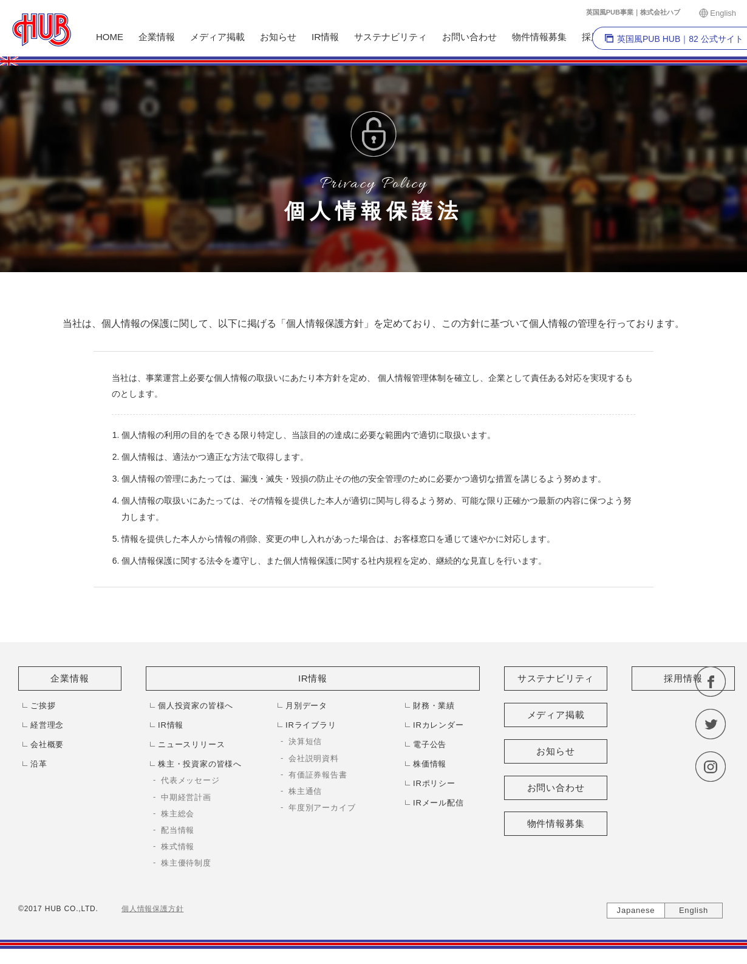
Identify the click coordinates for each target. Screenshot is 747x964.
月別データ (306, 705)
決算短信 (305, 741)
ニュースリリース (191, 744)
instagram (710, 766)
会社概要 (47, 744)
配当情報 (177, 830)
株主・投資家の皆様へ (200, 763)
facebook (710, 681)
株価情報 (429, 763)
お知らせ (278, 37)
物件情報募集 (539, 37)
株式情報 (177, 846)
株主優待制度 (186, 862)
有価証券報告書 (317, 774)
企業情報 (156, 37)
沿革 (38, 763)
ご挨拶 (42, 705)
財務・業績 (434, 705)
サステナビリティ (390, 37)
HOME (109, 37)
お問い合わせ (469, 37)
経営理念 (47, 725)
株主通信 (305, 791)
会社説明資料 (313, 758)
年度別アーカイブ (321, 807)
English (723, 13)
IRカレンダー (438, 725)
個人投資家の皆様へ (195, 705)
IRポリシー (434, 783)
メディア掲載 (217, 37)
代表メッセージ (190, 780)
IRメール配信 (438, 802)
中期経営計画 (186, 797)
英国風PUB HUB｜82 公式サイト (680, 39)
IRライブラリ (310, 725)
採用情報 (683, 678)
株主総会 (177, 813)
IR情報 (325, 37)
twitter (710, 724)
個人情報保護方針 (152, 908)
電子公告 (429, 744)
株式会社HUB (41, 30)
